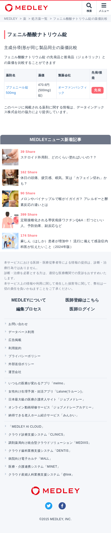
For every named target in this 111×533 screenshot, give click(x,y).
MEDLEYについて (29, 300)
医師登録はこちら (82, 300)
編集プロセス (29, 309)
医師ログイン (82, 309)
